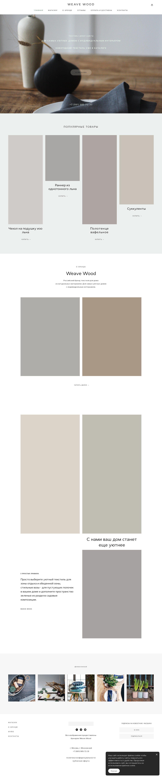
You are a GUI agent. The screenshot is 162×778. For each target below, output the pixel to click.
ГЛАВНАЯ (38, 10)
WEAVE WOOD (81, 4)
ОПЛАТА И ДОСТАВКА (101, 10)
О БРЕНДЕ (67, 10)
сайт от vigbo (81, 772)
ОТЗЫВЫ (81, 10)
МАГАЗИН (52, 10)
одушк (29, 228)
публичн (76, 761)
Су (129, 209)
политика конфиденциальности (81, 758)
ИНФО (11, 732)
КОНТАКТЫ (122, 10)
